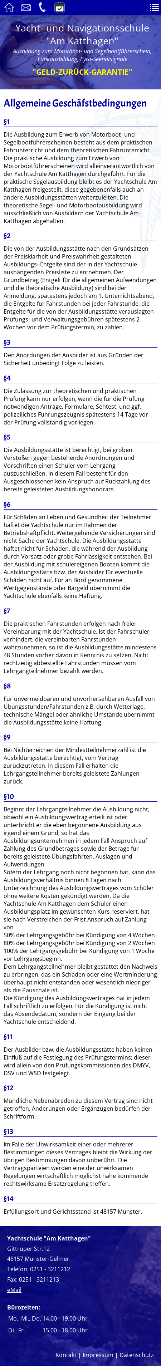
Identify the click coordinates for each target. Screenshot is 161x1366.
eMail (14, 1290)
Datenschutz (136, 1355)
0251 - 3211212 (50, 1269)
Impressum (98, 1355)
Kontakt (66, 1355)
